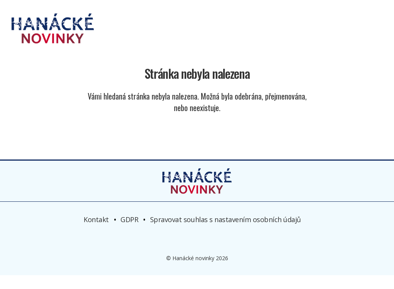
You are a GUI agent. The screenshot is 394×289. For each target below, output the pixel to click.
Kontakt (96, 233)
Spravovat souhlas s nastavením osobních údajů (225, 233)
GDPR (129, 233)
